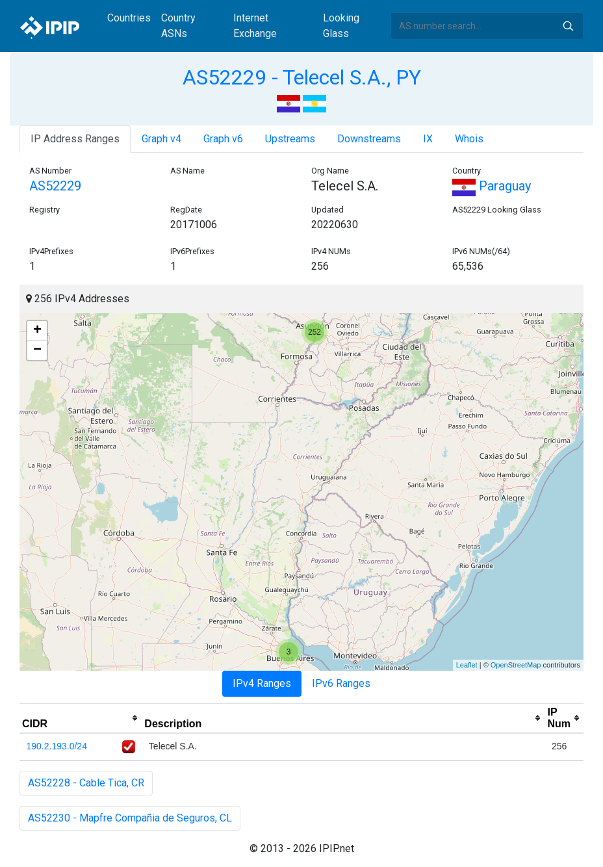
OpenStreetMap (516, 665)
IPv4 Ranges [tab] (262, 683)
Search (568, 26)
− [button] (37, 350)
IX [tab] (428, 139)
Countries (129, 18)
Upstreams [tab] (290, 139)
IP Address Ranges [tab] (75, 139)
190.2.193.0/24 (57, 746)
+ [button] (37, 331)
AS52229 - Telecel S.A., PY (302, 77)
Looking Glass (341, 26)
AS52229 (55, 186)
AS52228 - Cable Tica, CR (86, 783)
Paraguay (491, 186)
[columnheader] (80, 718)
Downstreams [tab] (369, 139)
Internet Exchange (255, 26)
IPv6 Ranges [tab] (341, 683)
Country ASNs (178, 26)
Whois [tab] (469, 139)
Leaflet (467, 665)
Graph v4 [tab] (161, 139)
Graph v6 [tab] (223, 139)
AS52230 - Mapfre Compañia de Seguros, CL (130, 818)
